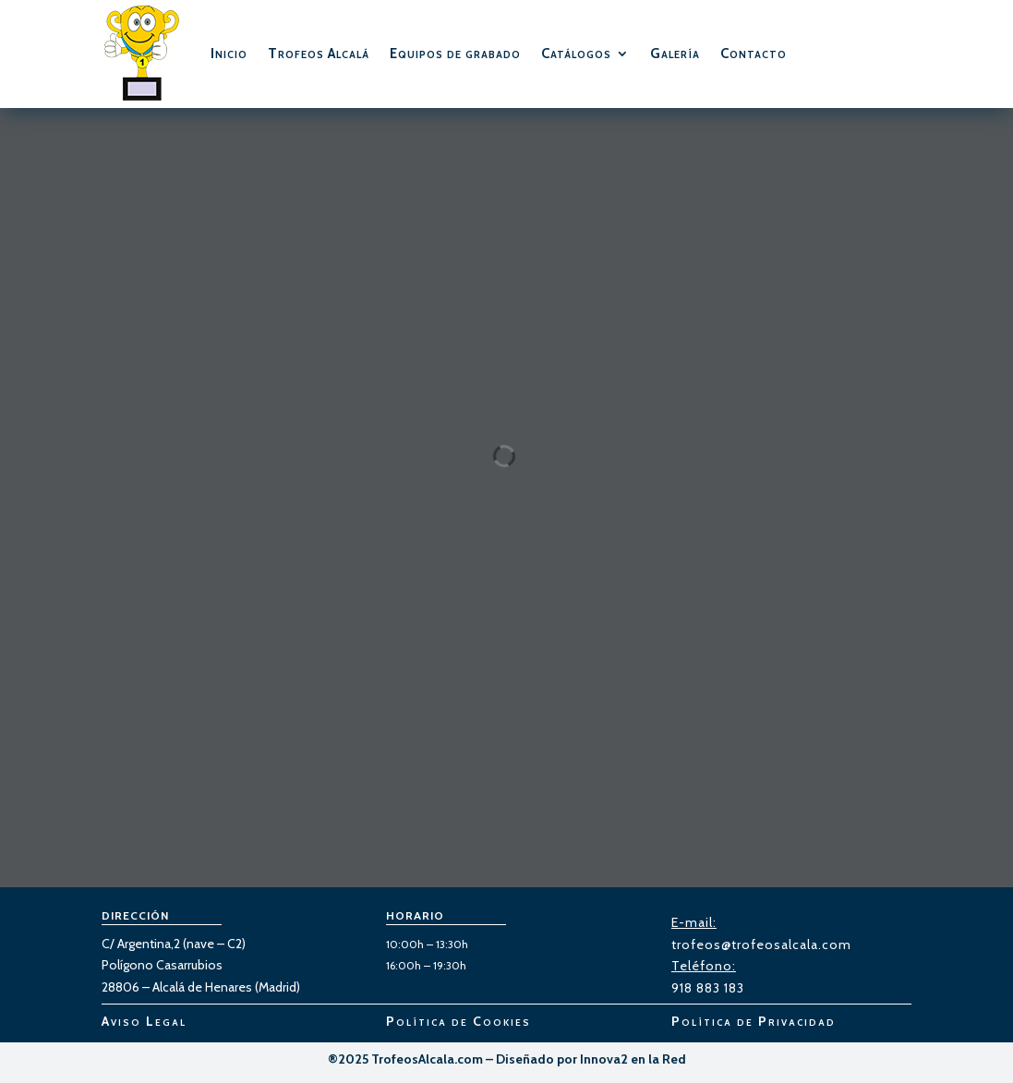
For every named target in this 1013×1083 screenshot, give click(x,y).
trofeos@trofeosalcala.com (761, 944)
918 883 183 (707, 988)
